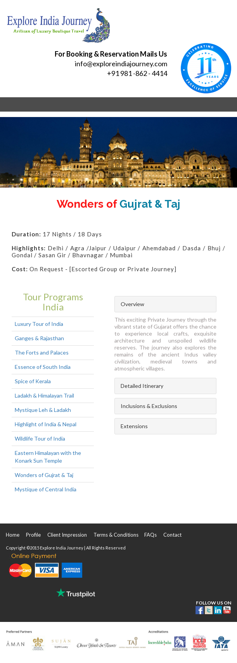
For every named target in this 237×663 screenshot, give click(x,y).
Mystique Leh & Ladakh (43, 409)
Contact (172, 535)
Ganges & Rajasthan (39, 338)
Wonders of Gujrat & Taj (44, 475)
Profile (33, 535)
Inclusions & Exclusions (149, 406)
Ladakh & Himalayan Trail (44, 395)
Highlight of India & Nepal (45, 424)
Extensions (134, 426)
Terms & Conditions (115, 535)
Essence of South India (43, 366)
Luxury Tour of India (39, 323)
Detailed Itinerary (142, 385)
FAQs (150, 535)
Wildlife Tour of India (40, 438)
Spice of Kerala (33, 381)
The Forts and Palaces (42, 352)
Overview (132, 304)
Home (12, 535)
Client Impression (67, 535)
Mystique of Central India (45, 489)
